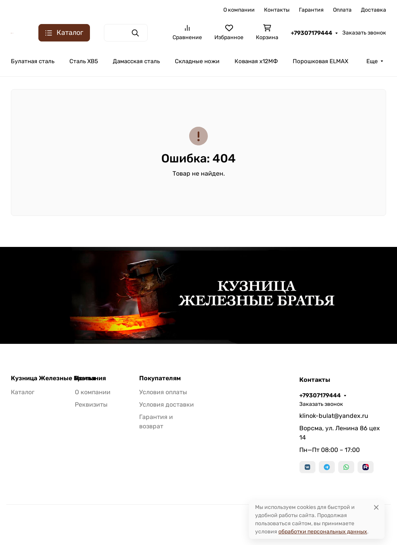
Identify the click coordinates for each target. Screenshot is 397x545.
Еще (372, 61)
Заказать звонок (364, 32)
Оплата (342, 10)
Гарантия (311, 10)
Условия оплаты (163, 392)
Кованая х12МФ (256, 61)
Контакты (277, 10)
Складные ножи (197, 61)
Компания (90, 378)
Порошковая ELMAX (320, 61)
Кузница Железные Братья (53, 378)
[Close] (376, 507)
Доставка (373, 10)
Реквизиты (91, 404)
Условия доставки (166, 404)
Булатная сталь (32, 61)
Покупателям (160, 378)
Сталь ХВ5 (83, 61)
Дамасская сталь (136, 61)
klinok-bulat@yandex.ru (333, 415)
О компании (239, 10)
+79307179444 (311, 32)
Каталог (23, 392)
